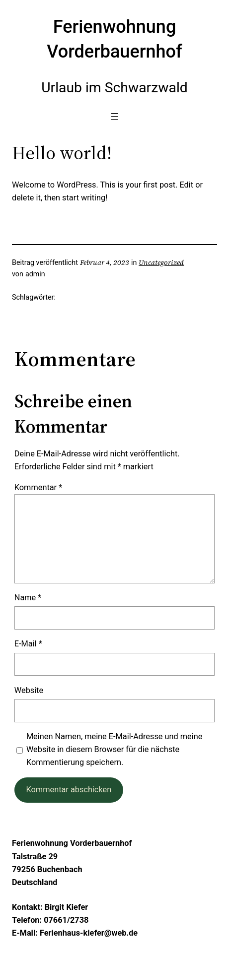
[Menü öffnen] (115, 117)
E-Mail (28, 643)
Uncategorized (161, 262)
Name (28, 597)
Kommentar (38, 487)
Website (28, 690)
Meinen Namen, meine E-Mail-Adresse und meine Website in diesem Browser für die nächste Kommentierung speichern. (114, 749)
